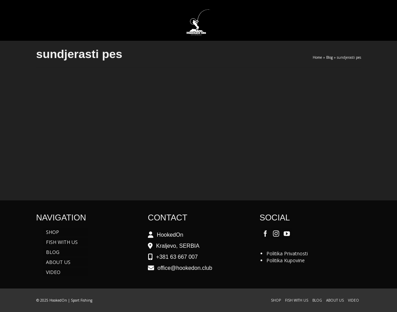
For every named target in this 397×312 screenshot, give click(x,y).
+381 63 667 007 (177, 257)
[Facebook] (265, 233)
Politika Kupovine (285, 260)
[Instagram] (276, 233)
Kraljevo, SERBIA (177, 246)
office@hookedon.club (185, 268)
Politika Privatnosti (287, 253)
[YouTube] (287, 233)
